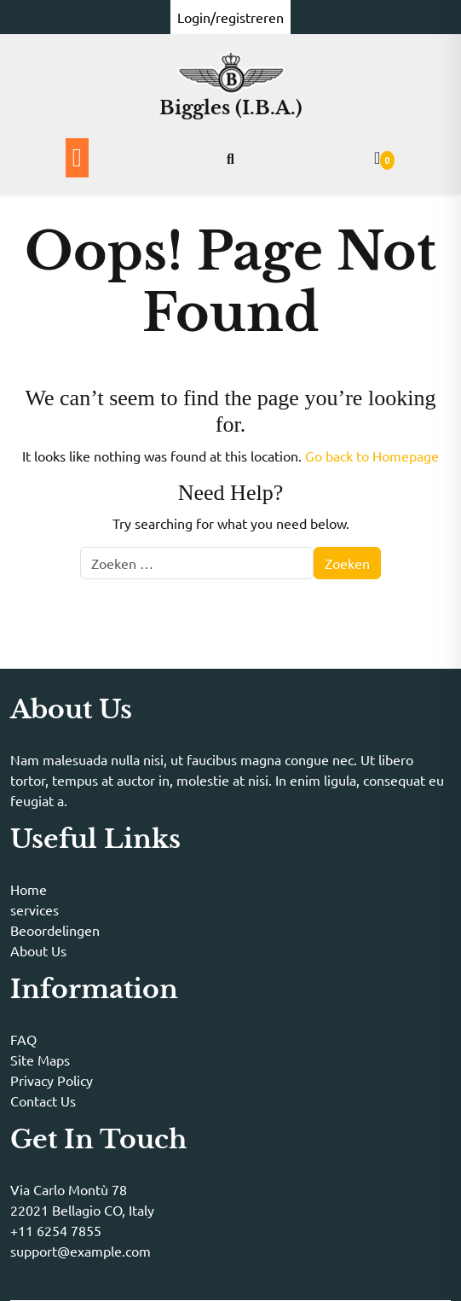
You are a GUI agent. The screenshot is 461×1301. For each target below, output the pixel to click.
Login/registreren (230, 17)
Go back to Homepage (372, 455)
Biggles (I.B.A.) (231, 107)
